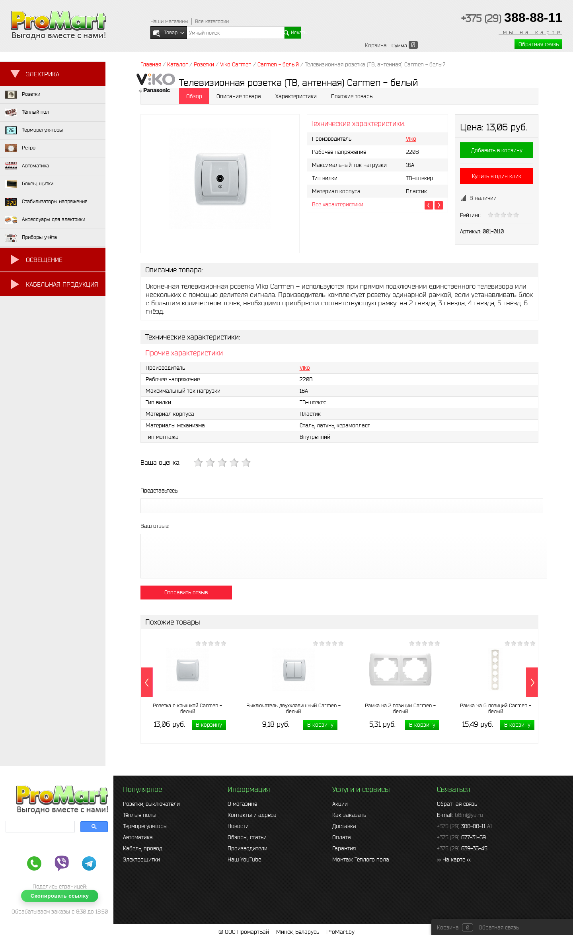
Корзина (376, 45)
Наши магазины (169, 21)
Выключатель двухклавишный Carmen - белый (293, 708)
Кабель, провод (142, 848)
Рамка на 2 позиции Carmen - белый (400, 708)
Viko (411, 139)
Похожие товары (352, 96)
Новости (238, 826)
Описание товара (238, 96)
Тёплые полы (139, 815)
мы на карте (530, 32)
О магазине (242, 804)
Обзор (194, 96)
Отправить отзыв (186, 592)
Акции (340, 804)
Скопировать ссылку (60, 896)
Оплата (341, 837)
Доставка (344, 826)
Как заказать (349, 815)
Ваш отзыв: (154, 526)
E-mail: (460, 815)
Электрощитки (141, 859)
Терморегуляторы (145, 826)
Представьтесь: (159, 490)
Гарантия (344, 848)
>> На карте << (454, 859)
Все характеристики (337, 204)
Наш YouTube (244, 859)
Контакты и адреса (252, 815)
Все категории (212, 21)
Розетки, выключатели (151, 804)
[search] (39, 826)
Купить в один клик (496, 176)
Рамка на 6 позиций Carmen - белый (495, 708)
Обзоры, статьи (247, 837)
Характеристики (296, 96)
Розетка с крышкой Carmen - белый (187, 708)
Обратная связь (538, 44)
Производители (247, 848)
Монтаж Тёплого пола (360, 859)
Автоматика (138, 837)
